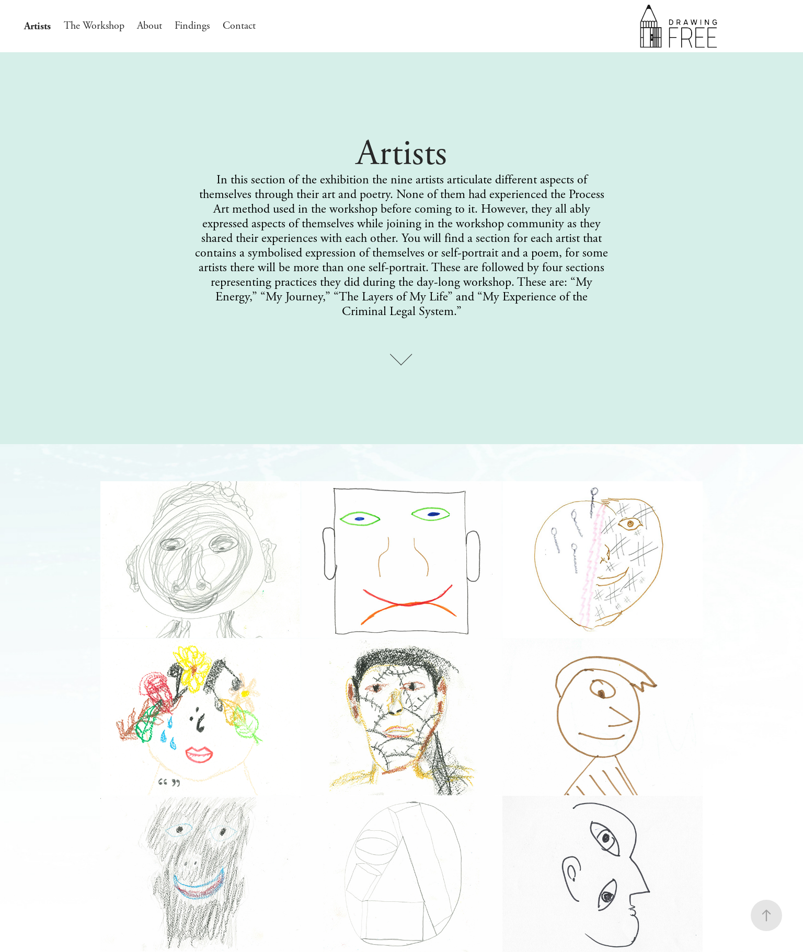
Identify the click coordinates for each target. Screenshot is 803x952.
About (149, 25)
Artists (37, 26)
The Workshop (94, 25)
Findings (192, 25)
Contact (239, 25)
